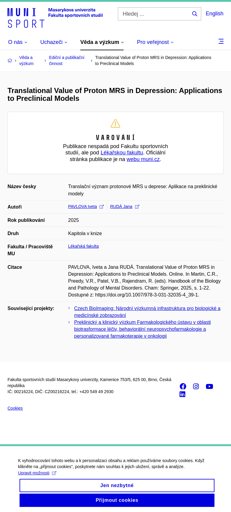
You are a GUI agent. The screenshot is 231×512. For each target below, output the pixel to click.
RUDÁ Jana (124, 206)
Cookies (15, 408)
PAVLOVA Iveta (86, 206)
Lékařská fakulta (83, 246)
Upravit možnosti (37, 477)
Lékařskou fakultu (121, 153)
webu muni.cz (143, 159)
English (214, 14)
